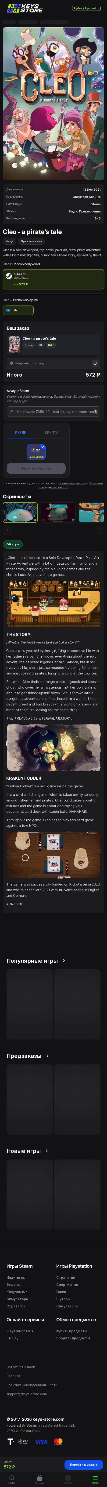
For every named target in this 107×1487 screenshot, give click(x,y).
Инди (10, 241)
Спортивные (67, 1285)
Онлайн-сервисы (25, 1319)
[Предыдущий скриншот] (7, 530)
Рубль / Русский (86, 8)
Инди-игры (16, 1277)
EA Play (12, 1338)
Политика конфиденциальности (32, 1385)
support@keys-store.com (27, 1394)
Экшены (13, 1285)
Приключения (31, 241)
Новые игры (27, 1151)
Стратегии (16, 1306)
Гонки (61, 1292)
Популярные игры (36, 960)
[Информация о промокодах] (95, 363)
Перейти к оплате (84, 1464)
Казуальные (17, 1292)
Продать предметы (73, 1338)
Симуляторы (18, 1299)
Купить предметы (71, 1331)
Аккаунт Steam (18, 391)
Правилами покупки (72, 483)
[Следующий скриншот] (99, 530)
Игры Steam (20, 1266)
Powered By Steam (22, 1425)
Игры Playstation (74, 1266)
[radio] (53, 279)
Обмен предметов (76, 1319)
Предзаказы (28, 1055)
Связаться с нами (21, 1367)
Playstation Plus (20, 1331)
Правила (13, 1376)
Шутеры (63, 1299)
